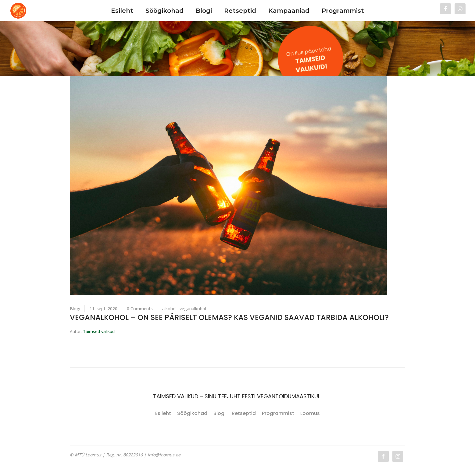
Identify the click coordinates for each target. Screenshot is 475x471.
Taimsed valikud (99, 331)
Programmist (278, 413)
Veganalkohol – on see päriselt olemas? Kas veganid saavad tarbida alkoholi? (229, 317)
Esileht (163, 413)
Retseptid (244, 413)
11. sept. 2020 (103, 308)
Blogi (75, 308)
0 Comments (140, 308)
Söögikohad (192, 413)
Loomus (310, 413)
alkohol (169, 308)
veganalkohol (193, 308)
